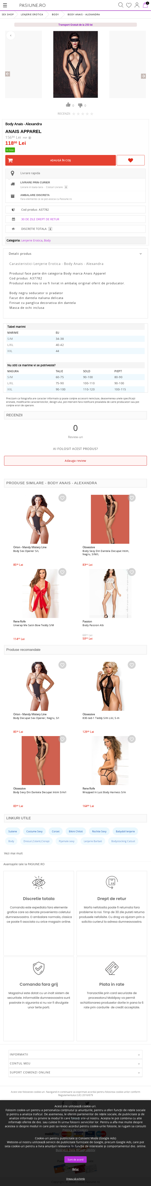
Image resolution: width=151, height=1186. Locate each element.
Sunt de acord (75, 1159)
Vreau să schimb (75, 1178)
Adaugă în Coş (60, 160)
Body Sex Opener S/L (26, 551)
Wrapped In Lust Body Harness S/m (104, 792)
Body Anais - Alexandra (84, 14)
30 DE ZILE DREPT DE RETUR (40, 219)
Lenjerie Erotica (32, 14)
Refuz (75, 1169)
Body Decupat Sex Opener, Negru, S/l (36, 718)
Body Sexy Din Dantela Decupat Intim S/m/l (39, 792)
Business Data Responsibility (75, 1150)
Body (55, 14)
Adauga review (75, 461)
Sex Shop (8, 14)
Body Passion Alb (93, 625)
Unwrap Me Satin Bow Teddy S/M (33, 625)
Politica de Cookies (75, 1130)
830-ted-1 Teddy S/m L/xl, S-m (101, 718)
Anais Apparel (23, 131)
